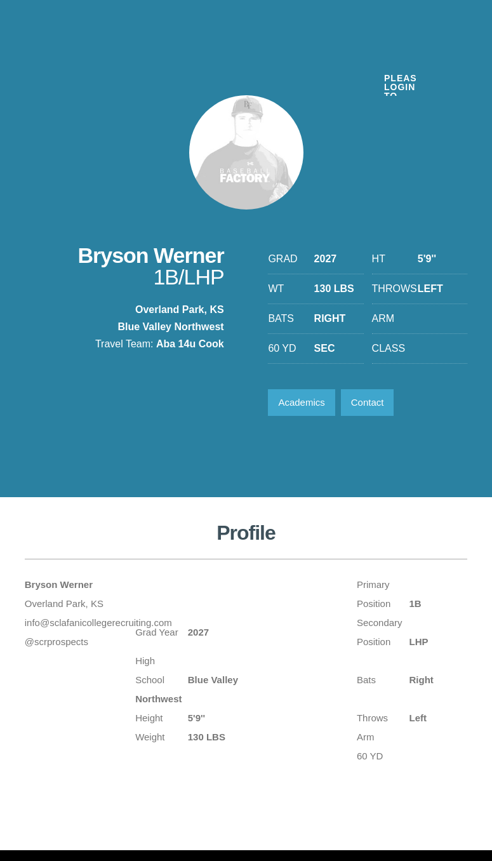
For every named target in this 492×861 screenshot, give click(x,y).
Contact (367, 402)
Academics (301, 402)
